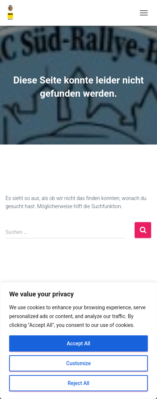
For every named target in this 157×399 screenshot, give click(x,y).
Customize (78, 363)
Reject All (78, 383)
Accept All (78, 343)
